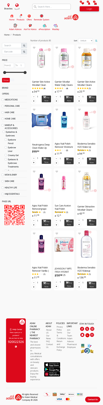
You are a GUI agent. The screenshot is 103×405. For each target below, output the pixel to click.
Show (6, 80)
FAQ (48, 341)
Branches (8, 8)
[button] (87, 3)
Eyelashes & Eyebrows (11, 134)
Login (89, 8)
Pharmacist (72, 344)
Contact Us (93, 399)
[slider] (4, 72)
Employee (71, 347)
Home (7, 35)
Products (17, 35)
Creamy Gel (13, 155)
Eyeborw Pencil (12, 141)
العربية (17, 8)
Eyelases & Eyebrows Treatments (13, 163)
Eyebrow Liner (12, 149)
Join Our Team (69, 333)
